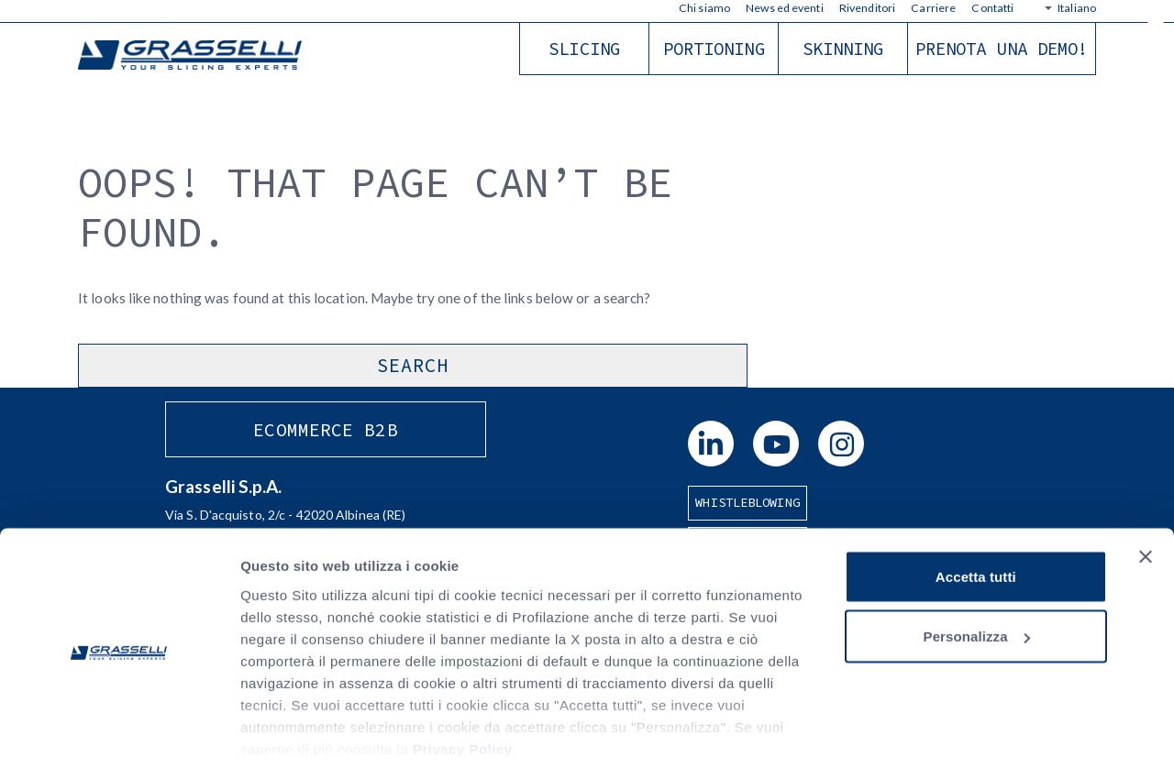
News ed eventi (784, 8)
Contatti (992, 8)
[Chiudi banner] (1145, 491)
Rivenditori (867, 8)
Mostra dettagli (289, 732)
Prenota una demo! (1002, 49)
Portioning (714, 49)
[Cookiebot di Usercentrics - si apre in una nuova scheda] (119, 732)
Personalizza (977, 571)
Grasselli (192, 56)
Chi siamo (704, 8)
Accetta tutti (976, 511)
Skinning (843, 49)
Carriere (933, 8)
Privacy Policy (463, 683)
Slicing (584, 49)
